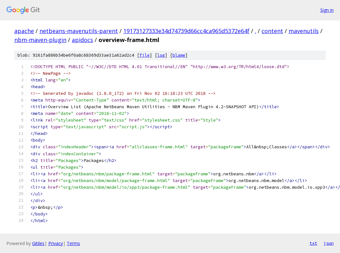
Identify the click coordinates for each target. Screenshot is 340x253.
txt (313, 243)
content (272, 31)
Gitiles (38, 243)
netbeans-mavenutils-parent (78, 31)
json (328, 243)
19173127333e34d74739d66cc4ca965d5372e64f (186, 31)
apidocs (82, 40)
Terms (73, 243)
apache (24, 31)
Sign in (327, 10)
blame (179, 55)
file (144, 55)
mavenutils (304, 31)
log (161, 55)
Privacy (55, 243)
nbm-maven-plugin (40, 40)
